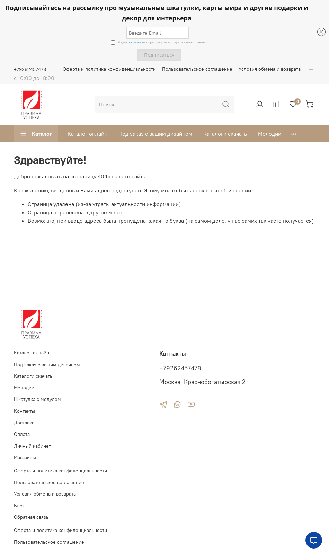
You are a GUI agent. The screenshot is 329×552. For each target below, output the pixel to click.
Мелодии (269, 133)
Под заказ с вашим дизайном (155, 133)
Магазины (25, 457)
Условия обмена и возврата (270, 69)
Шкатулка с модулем (37, 399)
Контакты (24, 411)
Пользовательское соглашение (197, 69)
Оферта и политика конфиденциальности (109, 69)
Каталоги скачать (225, 133)
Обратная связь (31, 517)
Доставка (24, 423)
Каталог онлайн (87, 133)
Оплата (22, 434)
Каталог (36, 133)
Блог (19, 505)
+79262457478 (30, 69)
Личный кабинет (32, 446)
